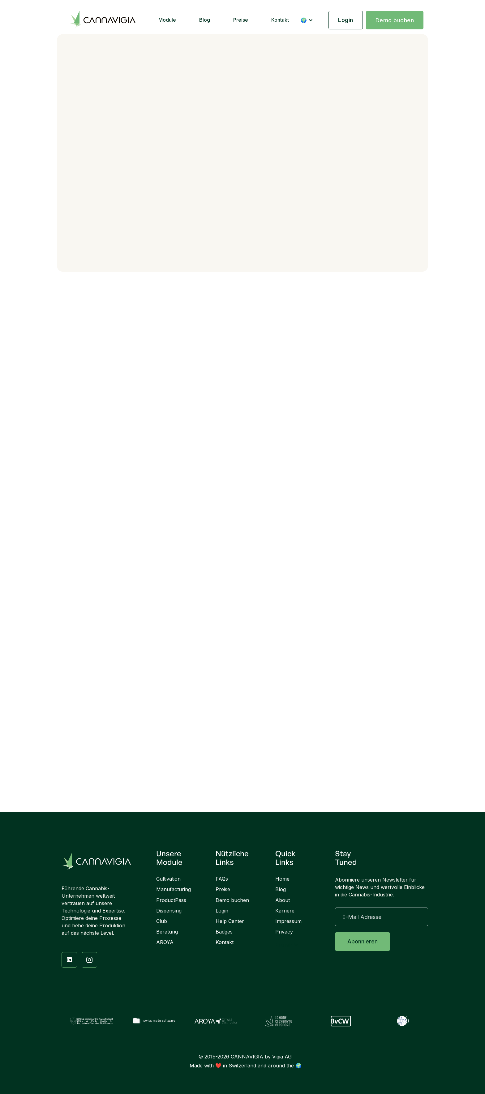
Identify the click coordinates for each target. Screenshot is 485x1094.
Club (161, 921)
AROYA (165, 942)
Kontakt (280, 20)
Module (167, 20)
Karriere (284, 911)
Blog (204, 20)
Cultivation (168, 879)
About (282, 900)
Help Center (230, 921)
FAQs (222, 879)
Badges (224, 932)
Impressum (288, 921)
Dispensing (169, 911)
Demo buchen (395, 20)
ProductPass (171, 900)
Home (282, 879)
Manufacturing (173, 889)
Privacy (284, 932)
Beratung (167, 932)
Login (345, 20)
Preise (240, 20)
